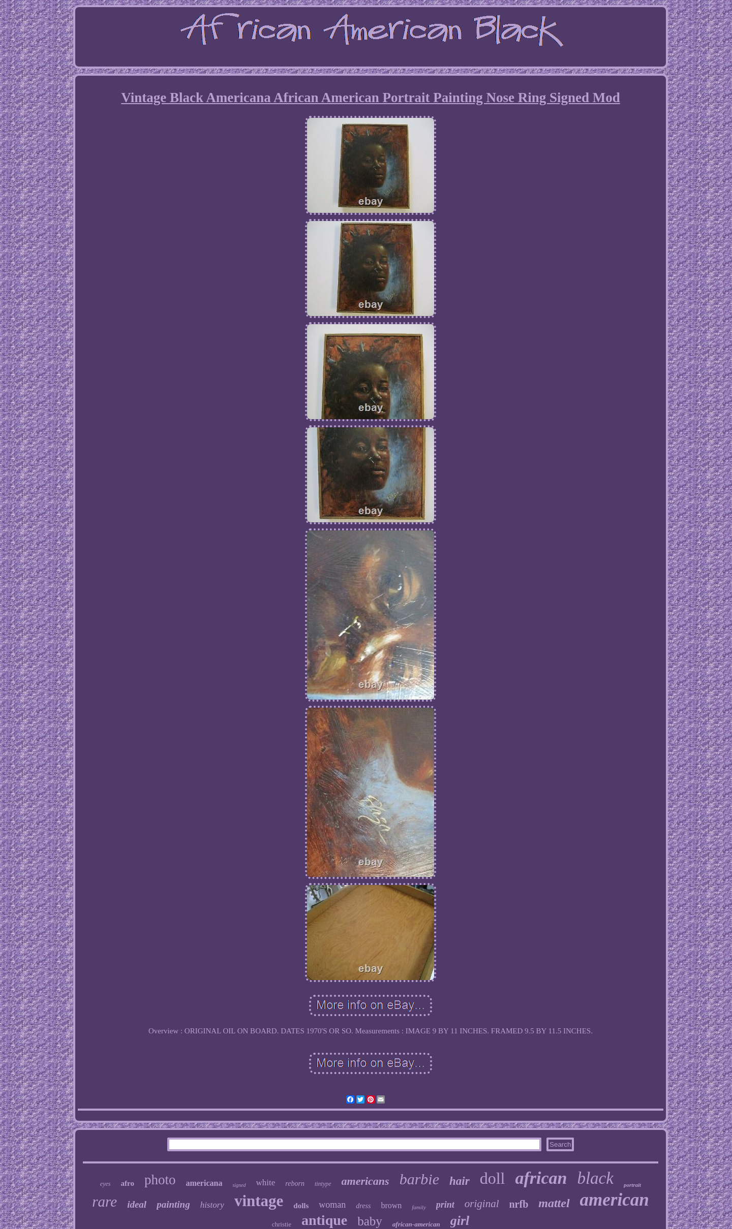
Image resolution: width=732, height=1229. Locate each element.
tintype (323, 1183)
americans (365, 1181)
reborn (294, 1183)
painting (173, 1204)
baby (369, 1221)
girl (460, 1220)
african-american (416, 1224)
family (419, 1207)
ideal (136, 1204)
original (482, 1204)
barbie (419, 1179)
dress (363, 1206)
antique (324, 1220)
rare (104, 1201)
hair (459, 1181)
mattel (553, 1203)
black (595, 1178)
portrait (632, 1185)
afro (127, 1183)
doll (492, 1178)
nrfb (518, 1204)
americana (204, 1183)
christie (281, 1224)
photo (160, 1179)
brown (391, 1205)
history (212, 1205)
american (614, 1200)
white (266, 1182)
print (445, 1205)
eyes (105, 1183)
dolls (301, 1206)
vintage (258, 1201)
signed (239, 1185)
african (541, 1178)
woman (332, 1205)
